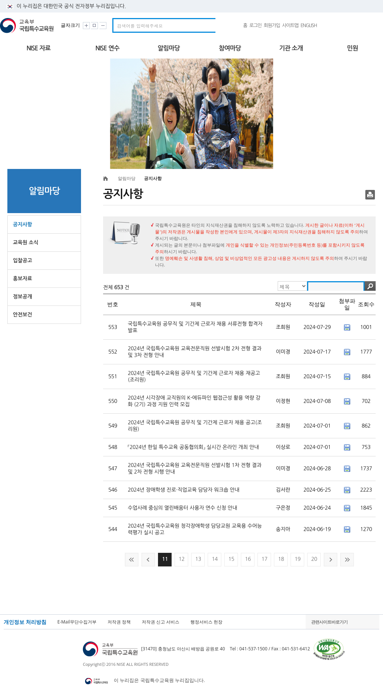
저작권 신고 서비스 (160, 622)
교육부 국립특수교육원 (28, 25)
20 (314, 559)
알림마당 (169, 48)
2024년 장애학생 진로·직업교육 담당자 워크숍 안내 (183, 489)
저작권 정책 (119, 622)
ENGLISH (309, 25)
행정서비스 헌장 (206, 622)
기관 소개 (291, 48)
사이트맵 (290, 25)
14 (215, 559)
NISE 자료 (38, 48)
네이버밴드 (325, 26)
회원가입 (272, 25)
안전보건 (22, 314)
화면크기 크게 (86, 25)
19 (298, 559)
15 (231, 559)
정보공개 (22, 296)
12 (182, 559)
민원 (352, 48)
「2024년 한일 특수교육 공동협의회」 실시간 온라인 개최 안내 (193, 447)
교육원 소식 (25, 242)
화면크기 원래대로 (94, 25)
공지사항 (22, 224)
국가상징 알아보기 (364, 26)
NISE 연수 (107, 48)
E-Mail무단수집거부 (76, 622)
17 (264, 559)
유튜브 (339, 26)
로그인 (255, 25)
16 (248, 559)
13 (198, 559)
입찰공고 (22, 260)
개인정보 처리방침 (25, 622)
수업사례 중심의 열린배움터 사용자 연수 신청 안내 (182, 507)
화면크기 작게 (102, 25)
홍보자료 (22, 278)
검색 (370, 286)
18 (281, 559)
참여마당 (230, 48)
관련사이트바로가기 (329, 622)
